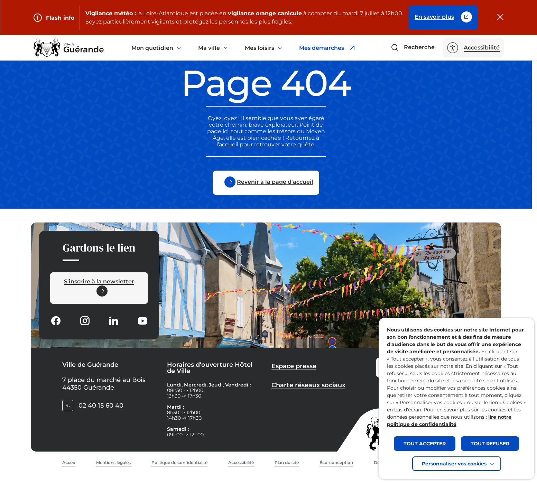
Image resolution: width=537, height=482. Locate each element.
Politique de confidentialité (179, 462)
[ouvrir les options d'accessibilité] (473, 47)
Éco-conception (336, 462)
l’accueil (227, 144)
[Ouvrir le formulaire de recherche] (413, 47)
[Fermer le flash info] (500, 17)
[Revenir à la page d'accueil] (266, 183)
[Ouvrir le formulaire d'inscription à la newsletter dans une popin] (99, 288)
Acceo (68, 462)
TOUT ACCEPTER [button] (425, 443)
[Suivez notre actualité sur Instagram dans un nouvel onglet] (84, 321)
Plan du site (287, 462)
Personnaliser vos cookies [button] (454, 464)
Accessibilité (241, 462)
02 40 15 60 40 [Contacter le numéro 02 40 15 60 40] (100, 405)
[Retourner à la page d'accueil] (69, 47)
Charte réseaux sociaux (308, 385)
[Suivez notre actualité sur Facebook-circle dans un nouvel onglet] (55, 321)
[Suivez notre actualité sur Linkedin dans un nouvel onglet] (113, 321)
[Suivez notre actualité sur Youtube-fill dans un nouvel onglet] (142, 321)
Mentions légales (113, 462)
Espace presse (293, 366)
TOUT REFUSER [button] (490, 443)
